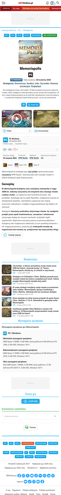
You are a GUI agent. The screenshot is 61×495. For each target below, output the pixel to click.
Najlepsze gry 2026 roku (42, 464)
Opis (12, 35)
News (19, 35)
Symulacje (30, 447)
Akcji (17, 443)
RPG (11, 443)
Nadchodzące (16, 453)
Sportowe (53, 443)
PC (26, 453)
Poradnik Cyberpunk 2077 (19, 464)
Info (6, 35)
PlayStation (42, 453)
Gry (19, 30)
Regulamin (16, 490)
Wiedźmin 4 (32, 468)
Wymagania (36, 35)
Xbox (32, 453)
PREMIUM (6, 8)
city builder (33, 171)
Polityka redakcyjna (29, 490)
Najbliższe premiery (48, 468)
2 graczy (29, 457)
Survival (19, 457)
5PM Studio (23, 158)
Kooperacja (40, 457)
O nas (8, 490)
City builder (44, 83)
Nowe (6, 453)
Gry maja (16, 8)
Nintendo (53, 453)
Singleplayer (36, 86)
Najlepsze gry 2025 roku (15, 468)
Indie (37, 83)
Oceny (26, 35)
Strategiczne (28, 30)
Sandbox (30, 83)
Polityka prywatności (47, 490)
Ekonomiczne (20, 83)
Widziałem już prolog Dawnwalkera (36, 8)
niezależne (6, 175)
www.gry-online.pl (9, 30)
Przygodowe (41, 443)
